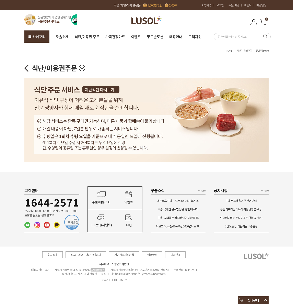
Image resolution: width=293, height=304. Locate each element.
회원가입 (206, 5)
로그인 (220, 5)
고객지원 (194, 36)
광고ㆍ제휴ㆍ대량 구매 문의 (86, 255)
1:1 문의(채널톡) (101, 220)
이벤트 (247, 5)
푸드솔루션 (155, 36)
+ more (202, 190)
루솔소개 (62, 36)
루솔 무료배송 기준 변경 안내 (241, 201)
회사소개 (52, 255)
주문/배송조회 (101, 197)
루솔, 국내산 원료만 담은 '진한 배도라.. (178, 209)
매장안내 (175, 36)
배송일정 (261, 5)
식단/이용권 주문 (87, 36)
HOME (229, 50)
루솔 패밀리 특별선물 (127, 5)
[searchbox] (237, 36)
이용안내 (175, 255)
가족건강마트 (115, 36)
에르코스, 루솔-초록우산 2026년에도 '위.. (178, 226)
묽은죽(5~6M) (262, 50)
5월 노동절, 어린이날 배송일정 (241, 226)
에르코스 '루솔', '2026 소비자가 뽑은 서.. (178, 201)
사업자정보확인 (97, 270)
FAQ (128, 220)
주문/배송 (233, 5)
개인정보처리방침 (124, 255)
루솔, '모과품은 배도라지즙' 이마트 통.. (178, 218)
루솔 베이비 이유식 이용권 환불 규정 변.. (241, 218)
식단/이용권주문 (244, 50)
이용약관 (152, 255)
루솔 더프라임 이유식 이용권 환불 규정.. (241, 209)
